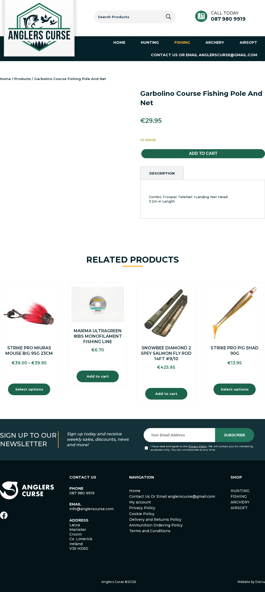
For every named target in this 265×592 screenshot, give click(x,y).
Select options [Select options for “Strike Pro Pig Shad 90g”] (235, 389)
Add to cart (203, 153)
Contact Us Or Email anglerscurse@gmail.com (172, 496)
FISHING (239, 496)
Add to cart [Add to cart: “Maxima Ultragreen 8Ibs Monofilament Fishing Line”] (98, 376)
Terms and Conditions (150, 531)
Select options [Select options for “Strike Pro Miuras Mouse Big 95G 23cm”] (29, 389)
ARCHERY (240, 502)
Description (162, 173)
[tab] (162, 173)
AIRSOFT (239, 508)
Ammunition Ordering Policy (156, 525)
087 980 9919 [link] (81, 493)
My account (140, 502)
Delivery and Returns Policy (155, 519)
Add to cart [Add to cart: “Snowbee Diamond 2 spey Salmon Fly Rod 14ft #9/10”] (166, 394)
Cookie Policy (141, 513)
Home (5, 79)
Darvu (260, 582)
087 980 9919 (228, 19)
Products (22, 79)
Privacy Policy (197, 446)
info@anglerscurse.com (91, 509)
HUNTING (240, 490)
